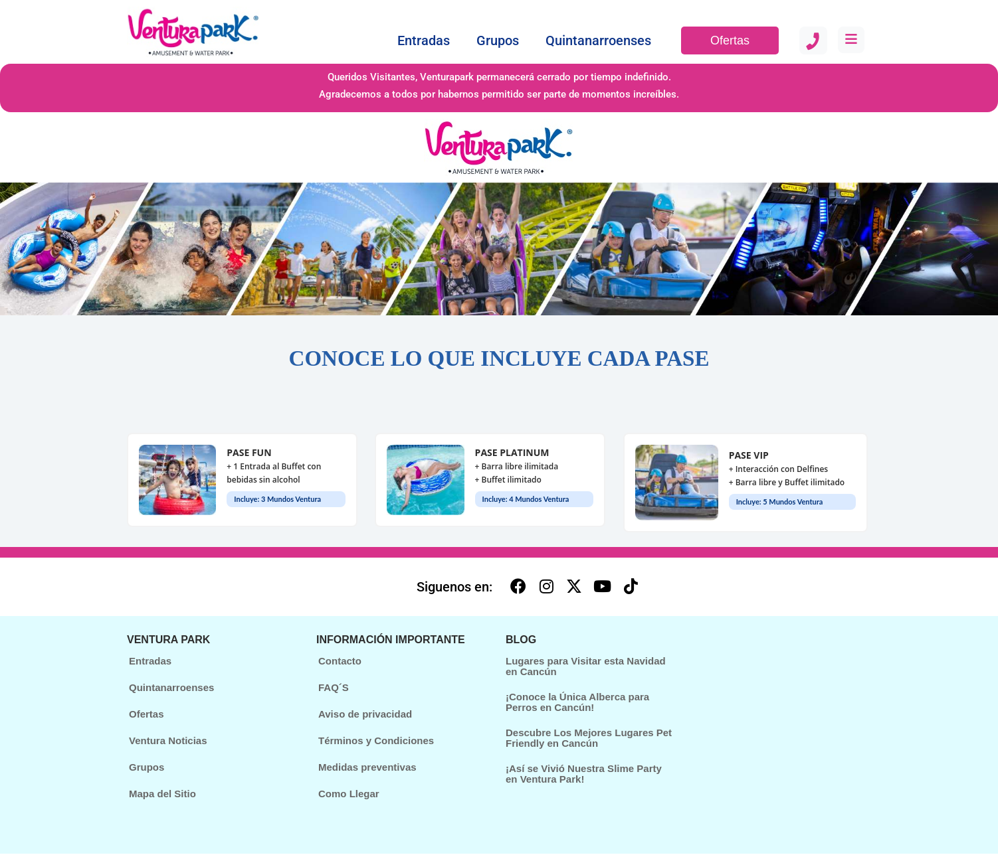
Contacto (339, 662)
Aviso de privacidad (365, 715)
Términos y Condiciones (376, 741)
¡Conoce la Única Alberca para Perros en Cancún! (577, 703)
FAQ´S (333, 688)
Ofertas (729, 40)
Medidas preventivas (367, 768)
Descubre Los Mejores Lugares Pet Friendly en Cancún (589, 739)
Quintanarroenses (598, 40)
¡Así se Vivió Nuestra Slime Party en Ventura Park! (584, 775)
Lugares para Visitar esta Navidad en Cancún (586, 668)
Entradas (423, 40)
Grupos (497, 40)
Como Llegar (348, 795)
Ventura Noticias (168, 741)
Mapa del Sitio (162, 795)
